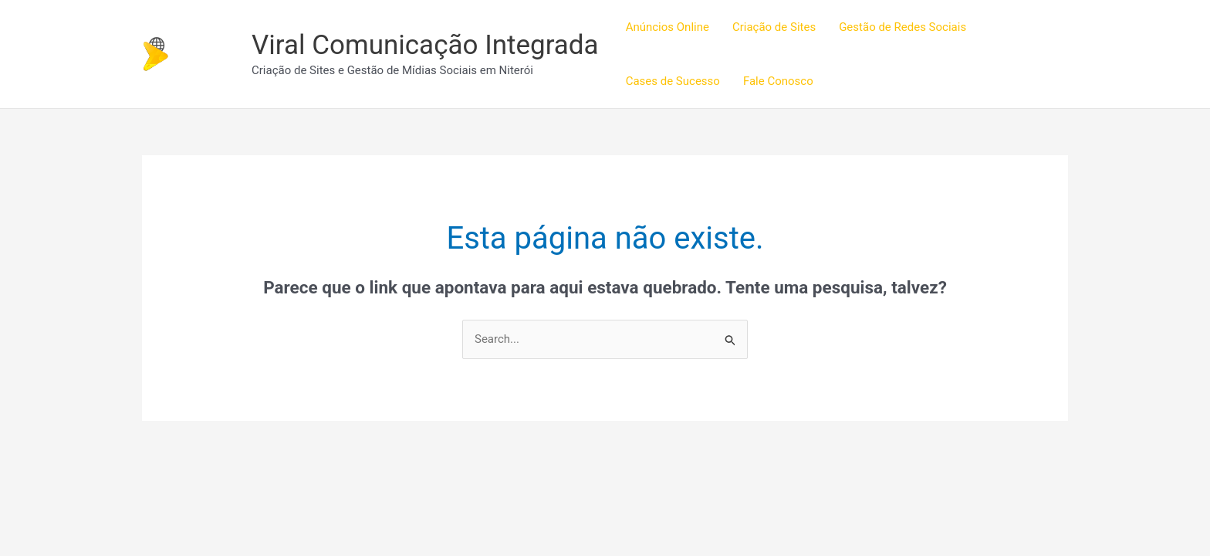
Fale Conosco (778, 81)
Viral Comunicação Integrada (425, 45)
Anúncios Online (667, 27)
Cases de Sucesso (673, 81)
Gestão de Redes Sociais (902, 27)
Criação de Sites (774, 27)
